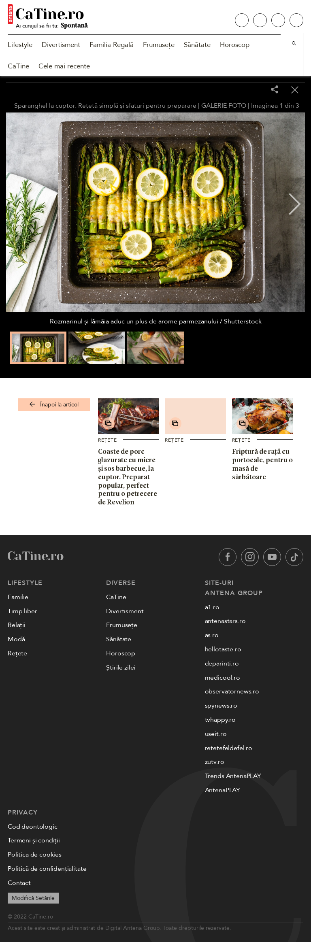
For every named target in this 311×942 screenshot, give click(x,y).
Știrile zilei (120, 667)
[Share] (274, 90)
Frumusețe (159, 44)
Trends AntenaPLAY (233, 776)
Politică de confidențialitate (47, 868)
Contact (19, 882)
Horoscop (234, 44)
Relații (17, 625)
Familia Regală (111, 44)
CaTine (18, 66)
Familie (18, 597)
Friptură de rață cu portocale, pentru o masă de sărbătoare (262, 464)
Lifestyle (20, 44)
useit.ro (216, 733)
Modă (16, 639)
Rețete (107, 440)
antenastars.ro (225, 621)
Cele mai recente (64, 66)
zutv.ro (214, 761)
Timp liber (22, 611)
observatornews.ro (232, 691)
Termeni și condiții (34, 840)
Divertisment (61, 44)
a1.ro (212, 607)
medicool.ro (222, 677)
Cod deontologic (33, 826)
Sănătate (197, 44)
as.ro (212, 635)
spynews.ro (221, 705)
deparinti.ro (222, 663)
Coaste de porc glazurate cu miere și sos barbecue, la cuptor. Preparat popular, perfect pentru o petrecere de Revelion (127, 476)
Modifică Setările (33, 898)
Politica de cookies (35, 854)
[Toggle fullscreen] (254, 90)
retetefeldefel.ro (228, 748)
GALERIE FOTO (223, 105)
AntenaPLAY (222, 790)
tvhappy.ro (220, 719)
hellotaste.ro (223, 649)
